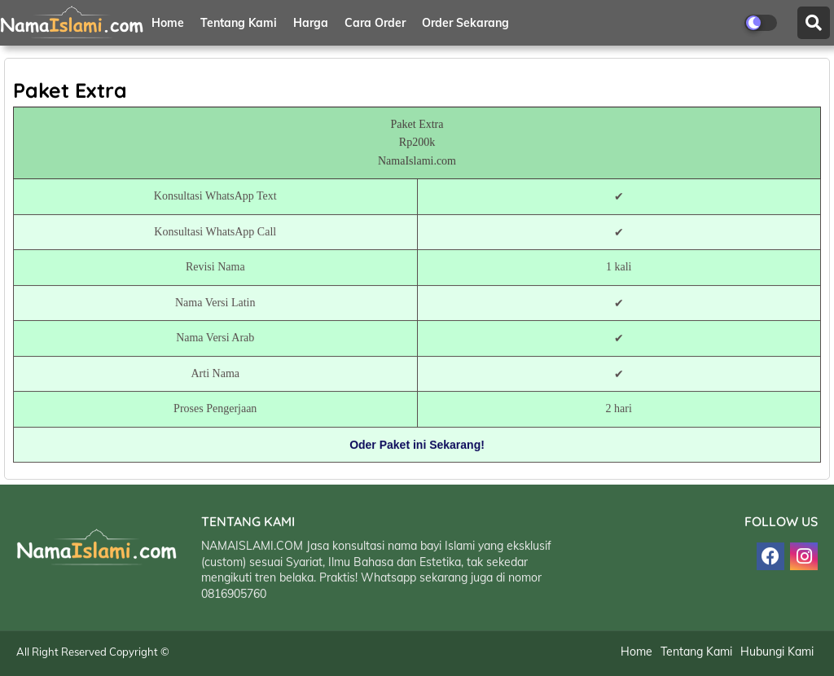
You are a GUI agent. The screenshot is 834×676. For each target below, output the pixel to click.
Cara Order (375, 22)
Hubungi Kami (777, 653)
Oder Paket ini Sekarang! (417, 445)
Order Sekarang (465, 22)
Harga (310, 22)
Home (167, 22)
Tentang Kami (238, 22)
